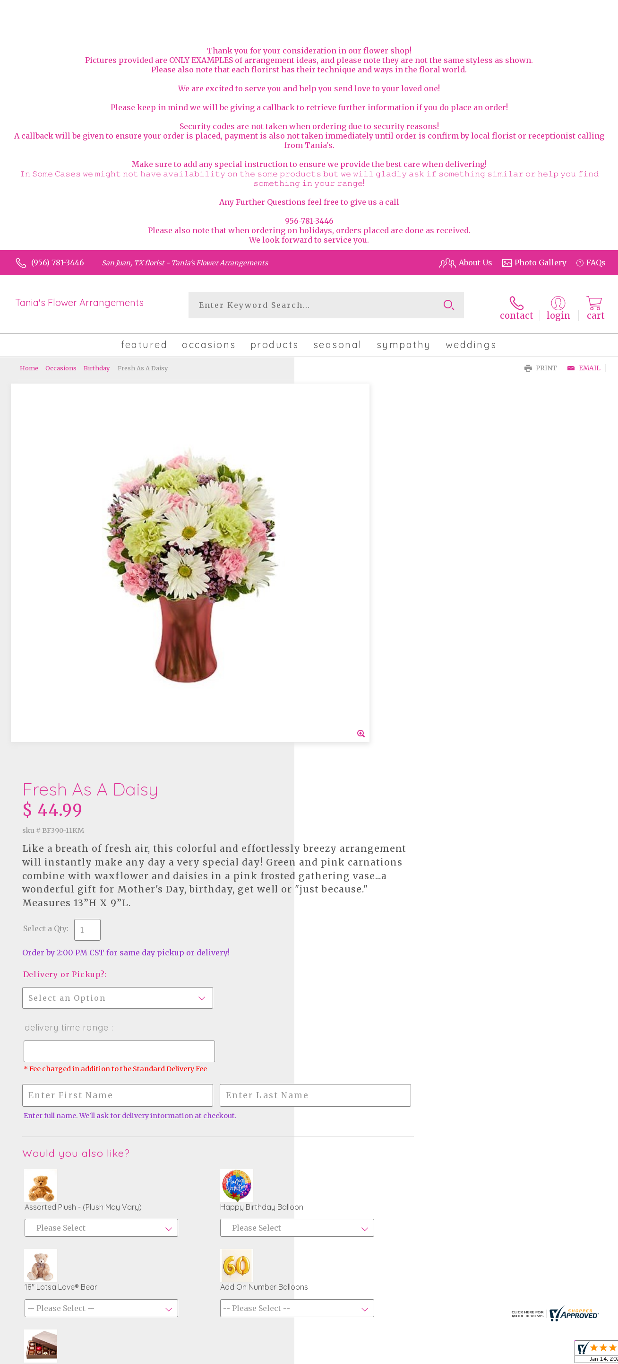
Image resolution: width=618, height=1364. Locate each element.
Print (540, 364)
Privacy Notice (528, 1354)
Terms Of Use (470, 1354)
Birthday (97, 364)
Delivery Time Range (353, 641)
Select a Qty (331, 542)
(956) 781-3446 (57, 262)
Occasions (61, 364)
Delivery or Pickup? (350, 588)
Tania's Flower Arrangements (79, 302)
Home (29, 364)
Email (584, 364)
